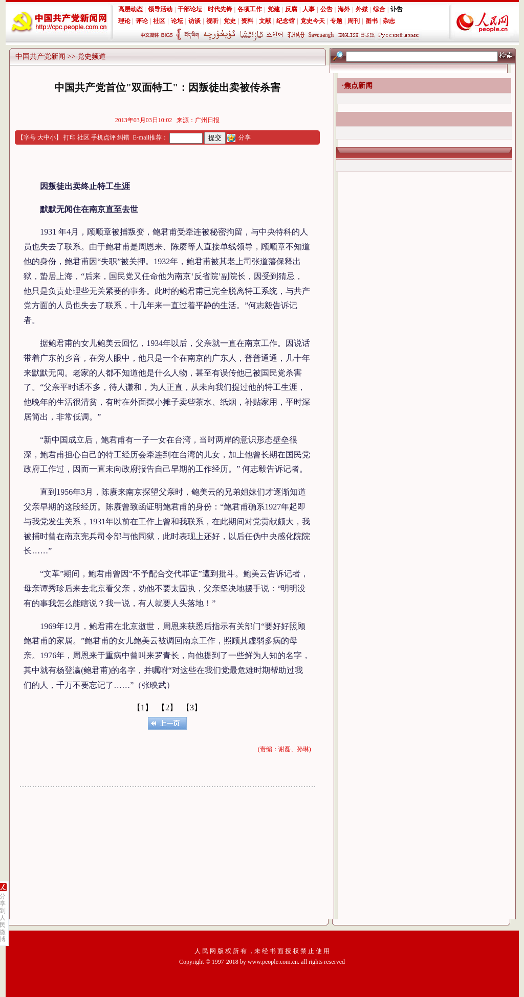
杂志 (389, 21)
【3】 (192, 707)
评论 (142, 21)
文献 (265, 21)
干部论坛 (190, 9)
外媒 (362, 9)
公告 (326, 9)
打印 (69, 137)
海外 (344, 9)
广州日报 (207, 120)
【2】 (167, 707)
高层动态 (130, 9)
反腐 (291, 9)
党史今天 (312, 21)
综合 (379, 9)
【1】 (143, 707)
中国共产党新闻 (40, 56)
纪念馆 (285, 21)
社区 (159, 21)
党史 (230, 21)
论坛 (177, 21)
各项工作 (249, 9)
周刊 (353, 21)
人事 (308, 9)
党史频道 (91, 56)
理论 (124, 21)
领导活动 (160, 9)
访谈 (194, 21)
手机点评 (103, 137)
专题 (336, 21)
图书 (371, 21)
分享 (244, 137)
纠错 (123, 137)
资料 (247, 21)
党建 (274, 9)
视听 (212, 21)
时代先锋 (220, 9)
